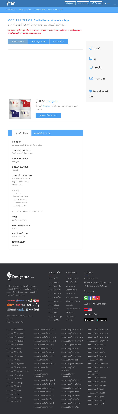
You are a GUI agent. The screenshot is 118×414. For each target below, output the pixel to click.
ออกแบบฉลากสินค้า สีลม (43, 359)
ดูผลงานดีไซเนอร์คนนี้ (48, 115)
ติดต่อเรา (69, 305)
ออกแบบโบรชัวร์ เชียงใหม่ (97, 381)
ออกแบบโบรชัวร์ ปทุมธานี (97, 377)
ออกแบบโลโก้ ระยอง (14, 390)
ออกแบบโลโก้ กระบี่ (14, 401)
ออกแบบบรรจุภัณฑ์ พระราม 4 (72, 337)
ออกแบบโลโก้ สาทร (14, 348)
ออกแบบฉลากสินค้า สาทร (43, 348)
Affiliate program (73, 308)
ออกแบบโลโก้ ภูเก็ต (14, 394)
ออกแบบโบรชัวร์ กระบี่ (96, 404)
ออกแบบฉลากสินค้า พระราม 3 (45, 333)
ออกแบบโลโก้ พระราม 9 (16, 341)
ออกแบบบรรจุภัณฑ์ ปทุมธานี (71, 380)
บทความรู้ (69, 320)
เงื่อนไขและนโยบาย (73, 301)
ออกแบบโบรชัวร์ (54, 289)
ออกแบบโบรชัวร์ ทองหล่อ (97, 344)
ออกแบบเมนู (53, 312)
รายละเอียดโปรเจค (21, 133)
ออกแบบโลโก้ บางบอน (15, 356)
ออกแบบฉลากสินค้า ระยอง (43, 395)
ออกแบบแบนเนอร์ (55, 301)
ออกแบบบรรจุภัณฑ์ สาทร (70, 348)
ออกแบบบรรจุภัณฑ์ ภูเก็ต (70, 399)
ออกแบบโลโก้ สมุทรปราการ (17, 367)
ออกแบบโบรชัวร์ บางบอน (97, 356)
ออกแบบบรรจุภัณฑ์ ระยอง (70, 395)
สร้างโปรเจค (70, 293)
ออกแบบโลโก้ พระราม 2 (16, 329)
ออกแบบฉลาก (54, 282)
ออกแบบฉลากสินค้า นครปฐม (44, 388)
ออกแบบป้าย (53, 308)
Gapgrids (52, 100)
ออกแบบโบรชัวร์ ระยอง (96, 392)
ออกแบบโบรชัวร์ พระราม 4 (98, 337)
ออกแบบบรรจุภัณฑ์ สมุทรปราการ (68, 369)
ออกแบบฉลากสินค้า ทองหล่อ (44, 344)
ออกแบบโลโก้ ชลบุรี (14, 386)
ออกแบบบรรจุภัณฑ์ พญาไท (71, 352)
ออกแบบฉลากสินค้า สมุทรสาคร (45, 363)
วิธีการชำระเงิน (71, 282)
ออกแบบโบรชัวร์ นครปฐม (97, 385)
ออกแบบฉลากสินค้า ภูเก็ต (43, 399)
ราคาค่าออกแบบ (72, 278)
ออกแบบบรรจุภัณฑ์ (55, 286)
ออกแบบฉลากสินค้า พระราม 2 (45, 329)
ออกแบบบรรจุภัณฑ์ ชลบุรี (70, 391)
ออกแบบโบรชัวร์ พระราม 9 (98, 341)
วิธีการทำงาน (71, 316)
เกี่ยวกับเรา (71, 273)
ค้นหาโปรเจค (11, 9)
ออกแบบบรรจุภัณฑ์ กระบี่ (70, 407)
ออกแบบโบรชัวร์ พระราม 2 (98, 329)
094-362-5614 (92, 278)
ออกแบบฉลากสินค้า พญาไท (44, 352)
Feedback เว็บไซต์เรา (91, 314)
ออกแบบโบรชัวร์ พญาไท (96, 352)
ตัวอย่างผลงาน (71, 289)
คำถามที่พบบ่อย (72, 297)
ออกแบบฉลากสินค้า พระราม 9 (45, 341)
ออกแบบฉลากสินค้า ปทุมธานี (44, 380)
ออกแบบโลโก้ (53, 278)
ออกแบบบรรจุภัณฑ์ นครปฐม (71, 388)
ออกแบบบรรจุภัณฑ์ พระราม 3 (72, 333)
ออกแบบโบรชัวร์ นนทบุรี (97, 400)
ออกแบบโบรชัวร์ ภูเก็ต (96, 396)
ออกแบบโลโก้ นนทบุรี (14, 397)
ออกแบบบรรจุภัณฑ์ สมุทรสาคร (72, 363)
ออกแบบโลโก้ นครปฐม (15, 382)
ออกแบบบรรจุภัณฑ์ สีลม (69, 359)
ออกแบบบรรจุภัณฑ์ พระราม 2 (72, 329)
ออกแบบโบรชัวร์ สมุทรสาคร (98, 363)
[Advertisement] (49, 58)
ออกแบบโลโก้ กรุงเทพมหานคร (18, 371)
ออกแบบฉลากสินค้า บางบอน (44, 356)
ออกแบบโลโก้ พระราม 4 (16, 337)
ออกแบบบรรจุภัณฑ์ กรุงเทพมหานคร (68, 375)
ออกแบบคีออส (54, 305)
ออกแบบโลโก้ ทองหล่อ (15, 344)
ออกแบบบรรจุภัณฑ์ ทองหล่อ (71, 344)
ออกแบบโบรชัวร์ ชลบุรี (96, 389)
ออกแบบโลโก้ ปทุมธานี (15, 375)
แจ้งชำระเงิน (70, 286)
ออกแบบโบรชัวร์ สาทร (96, 348)
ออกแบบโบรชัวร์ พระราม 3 (98, 333)
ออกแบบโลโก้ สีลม (13, 359)
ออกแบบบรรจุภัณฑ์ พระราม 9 (72, 341)
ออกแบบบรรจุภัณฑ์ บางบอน (71, 356)
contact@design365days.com (98, 282)
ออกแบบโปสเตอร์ (55, 293)
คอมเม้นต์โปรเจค (42, 133)
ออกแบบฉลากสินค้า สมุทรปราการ (41, 369)
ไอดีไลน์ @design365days (96, 286)
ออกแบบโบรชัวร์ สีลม (95, 359)
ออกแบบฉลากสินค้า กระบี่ (43, 407)
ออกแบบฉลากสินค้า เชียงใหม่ (44, 384)
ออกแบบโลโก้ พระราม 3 (16, 333)
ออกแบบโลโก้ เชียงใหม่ (15, 378)
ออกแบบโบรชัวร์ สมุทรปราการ (99, 367)
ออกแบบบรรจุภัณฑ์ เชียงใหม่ (71, 384)
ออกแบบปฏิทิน (54, 320)
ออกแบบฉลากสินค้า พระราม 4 (45, 337)
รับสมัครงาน (70, 312)
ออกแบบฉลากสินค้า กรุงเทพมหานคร (41, 375)
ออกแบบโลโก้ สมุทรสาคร (16, 363)
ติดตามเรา (89, 291)
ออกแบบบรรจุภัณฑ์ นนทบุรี (71, 403)
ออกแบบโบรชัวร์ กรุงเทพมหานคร (93, 373)
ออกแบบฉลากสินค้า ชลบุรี (43, 391)
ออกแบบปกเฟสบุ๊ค (55, 316)
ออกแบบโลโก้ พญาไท (14, 352)
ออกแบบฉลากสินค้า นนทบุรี (44, 403)
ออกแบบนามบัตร (25, 9)
